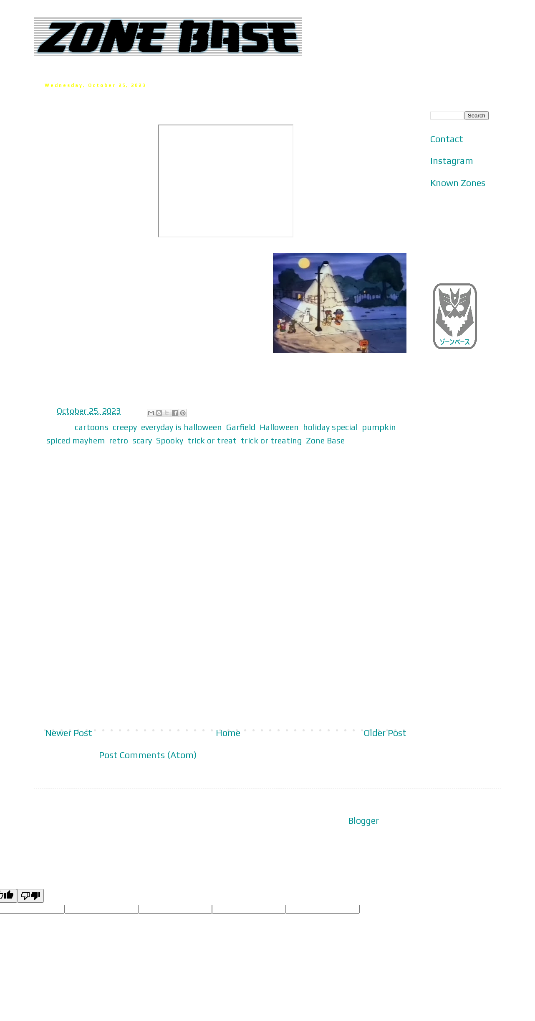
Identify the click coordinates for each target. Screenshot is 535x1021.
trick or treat (212, 440)
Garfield (240, 427)
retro (118, 440)
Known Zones (457, 182)
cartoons (92, 427)
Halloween (279, 427)
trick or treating (271, 440)
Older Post (385, 732)
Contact (446, 138)
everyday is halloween (181, 427)
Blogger (363, 820)
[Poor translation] (30, 896)
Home (228, 732)
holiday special (330, 427)
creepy (125, 427)
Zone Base (325, 440)
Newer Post (68, 732)
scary (142, 440)
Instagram (451, 160)
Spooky (169, 440)
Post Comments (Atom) (148, 754)
